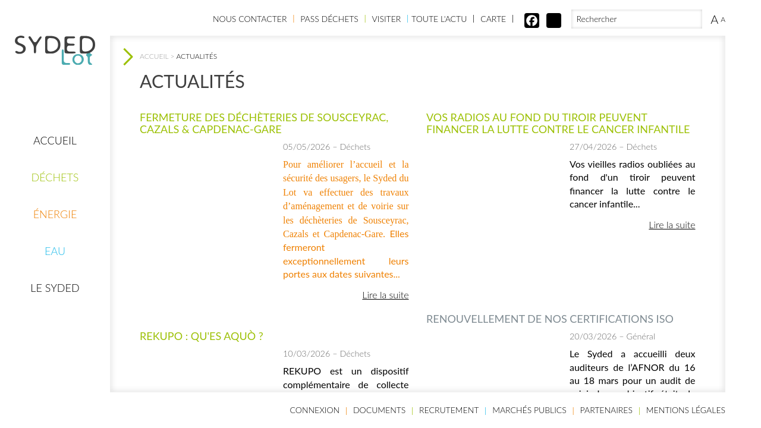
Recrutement (449, 410)
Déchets (54, 177)
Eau (55, 250)
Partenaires (606, 410)
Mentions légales (685, 410)
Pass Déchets (329, 19)
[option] (206, 208)
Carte (493, 19)
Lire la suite (385, 294)
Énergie (55, 214)
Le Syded (54, 287)
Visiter (386, 19)
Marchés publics (529, 410)
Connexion (315, 410)
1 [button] (482, 263)
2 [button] (499, 263)
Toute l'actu (439, 19)
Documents (379, 410)
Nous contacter (250, 19)
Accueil (55, 140)
